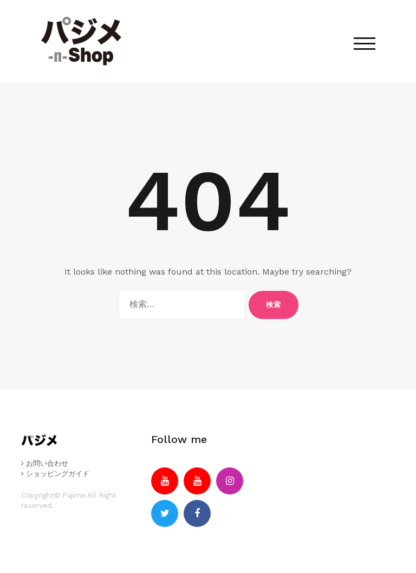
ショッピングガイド (55, 474)
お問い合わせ (44, 463)
